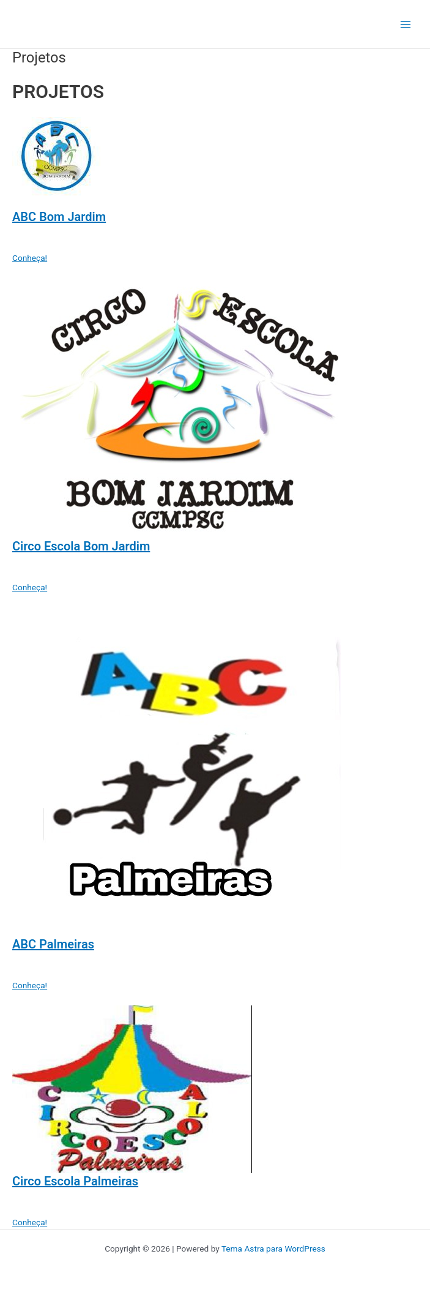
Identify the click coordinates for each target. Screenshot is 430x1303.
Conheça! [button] (29, 258)
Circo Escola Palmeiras (75, 1181)
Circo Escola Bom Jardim (81, 546)
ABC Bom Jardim (59, 216)
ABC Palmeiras (53, 944)
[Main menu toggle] (405, 24)
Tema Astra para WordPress (273, 1248)
